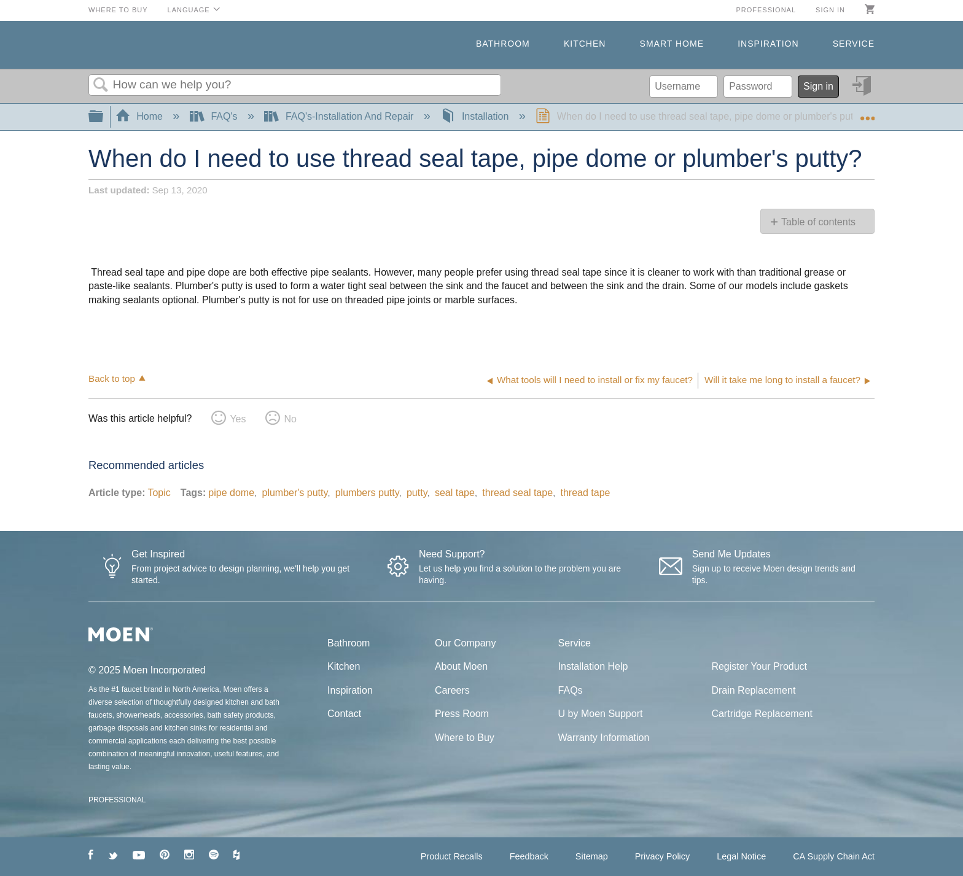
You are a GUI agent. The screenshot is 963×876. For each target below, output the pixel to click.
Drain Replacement (753, 690)
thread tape (585, 492)
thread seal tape (517, 492)
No (290, 419)
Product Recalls (452, 856)
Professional (766, 10)
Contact (344, 713)
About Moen (461, 666)
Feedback (529, 856)
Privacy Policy (662, 856)
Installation (475, 116)
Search (100, 85)
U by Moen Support (600, 713)
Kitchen (585, 43)
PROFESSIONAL (117, 800)
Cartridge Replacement (762, 713)
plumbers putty (367, 492)
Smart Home (672, 43)
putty (417, 492)
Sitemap (591, 856)
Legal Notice (741, 856)
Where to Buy (118, 10)
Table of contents (818, 222)
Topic (158, 492)
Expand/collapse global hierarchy (103, 117)
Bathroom (503, 43)
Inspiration (768, 43)
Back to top (111, 378)
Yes (238, 419)
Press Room (462, 713)
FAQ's (215, 116)
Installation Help (593, 666)
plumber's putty (294, 492)
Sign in (830, 10)
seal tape (455, 492)
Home (140, 116)
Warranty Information (604, 737)
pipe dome (231, 492)
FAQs (570, 690)
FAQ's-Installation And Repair (340, 116)
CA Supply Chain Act (834, 856)
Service (854, 43)
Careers (452, 690)
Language (189, 10)
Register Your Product (759, 666)
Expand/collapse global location (867, 113)
